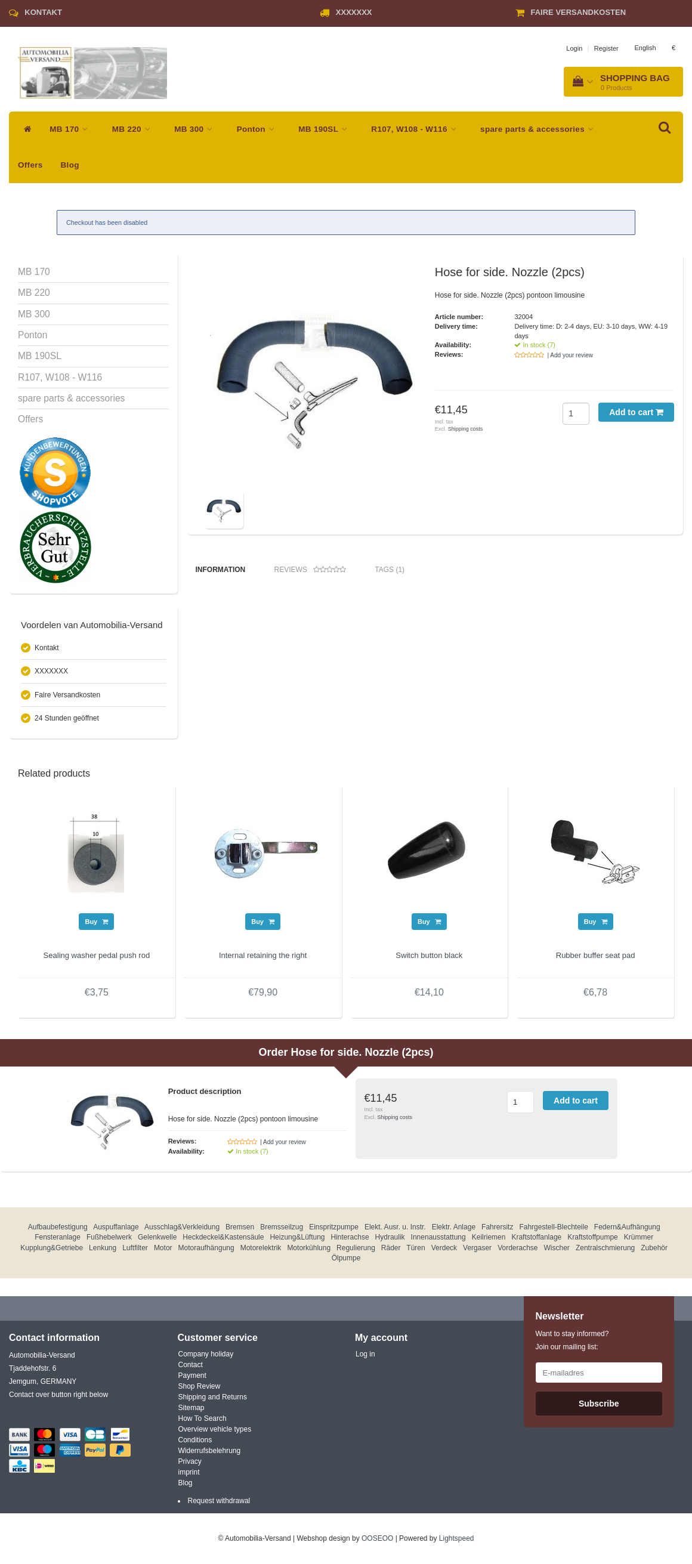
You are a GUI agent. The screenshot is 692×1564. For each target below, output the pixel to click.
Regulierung (355, 1248)
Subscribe (599, 1403)
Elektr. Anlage (453, 1227)
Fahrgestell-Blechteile (553, 1227)
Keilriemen (489, 1237)
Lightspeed (456, 1538)
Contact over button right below (58, 1394)
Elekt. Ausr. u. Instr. (395, 1227)
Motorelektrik (261, 1248)
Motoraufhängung (206, 1248)
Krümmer (638, 1237)
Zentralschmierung (605, 1248)
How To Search (202, 1418)
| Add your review (570, 355)
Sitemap (191, 1408)
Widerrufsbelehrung (209, 1450)
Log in (365, 1354)
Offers (30, 164)
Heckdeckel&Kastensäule (223, 1237)
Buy (96, 921)
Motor (163, 1248)
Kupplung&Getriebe (51, 1248)
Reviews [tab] (310, 570)
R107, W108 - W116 (416, 129)
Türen (415, 1248)
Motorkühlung (308, 1248)
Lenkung (102, 1248)
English (645, 47)
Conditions (195, 1440)
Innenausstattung (438, 1237)
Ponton (259, 129)
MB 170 (72, 129)
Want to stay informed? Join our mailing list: (572, 1340)
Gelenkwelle (157, 1237)
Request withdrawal (219, 1501)
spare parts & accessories (540, 129)
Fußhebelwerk (109, 1237)
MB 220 (134, 129)
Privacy (190, 1461)
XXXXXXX (354, 12)
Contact (190, 1365)
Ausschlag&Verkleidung (182, 1227)
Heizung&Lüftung (297, 1237)
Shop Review (199, 1386)
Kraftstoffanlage (536, 1237)
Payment (192, 1375)
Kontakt (43, 12)
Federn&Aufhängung (627, 1227)
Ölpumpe (346, 1258)
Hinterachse (350, 1237)
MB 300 (196, 129)
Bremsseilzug (281, 1227)
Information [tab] (221, 569)
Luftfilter (135, 1248)
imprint (189, 1472)
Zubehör (654, 1248)
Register (606, 48)
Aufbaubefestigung (58, 1227)
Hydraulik (390, 1237)
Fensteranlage (58, 1237)
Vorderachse (517, 1248)
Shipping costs (465, 429)
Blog (70, 164)
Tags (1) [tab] (389, 569)
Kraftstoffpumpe (592, 1237)
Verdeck (444, 1248)
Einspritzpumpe (334, 1227)
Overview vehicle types (215, 1429)
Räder (391, 1248)
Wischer (557, 1248)
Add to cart (636, 412)
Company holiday (206, 1354)
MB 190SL (325, 129)
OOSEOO (377, 1538)
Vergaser (477, 1248)
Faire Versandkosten (578, 12)
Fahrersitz (497, 1227)
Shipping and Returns (212, 1397)
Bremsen (239, 1227)
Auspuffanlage (116, 1227)
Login (574, 48)
